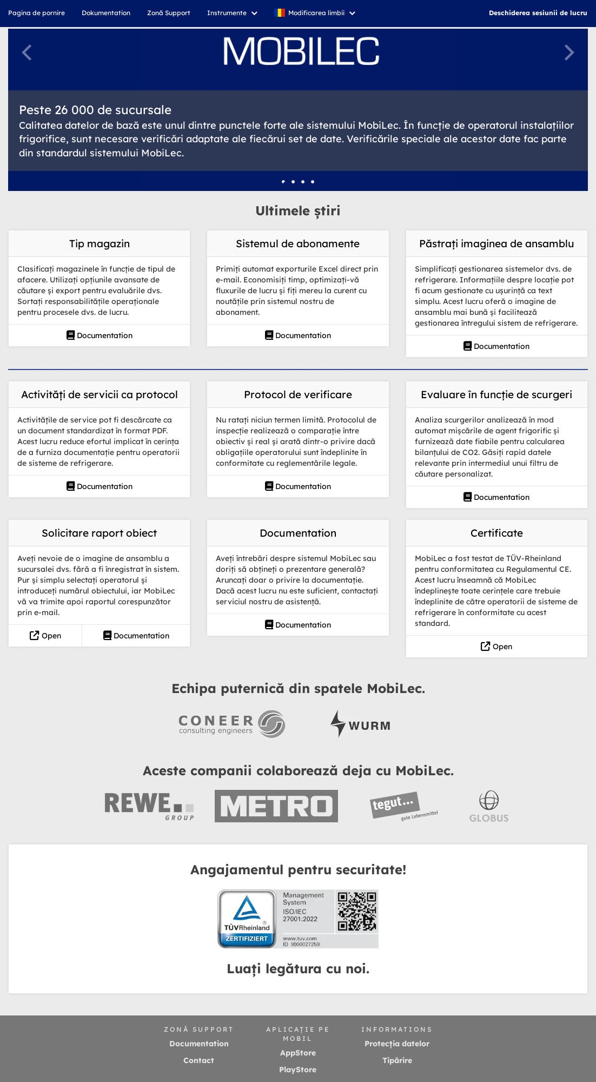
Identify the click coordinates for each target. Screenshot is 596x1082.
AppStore (298, 1053)
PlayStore (297, 1069)
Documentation (100, 335)
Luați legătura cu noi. (298, 968)
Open (45, 636)
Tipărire (397, 1060)
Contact (198, 1060)
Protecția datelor (397, 1043)
